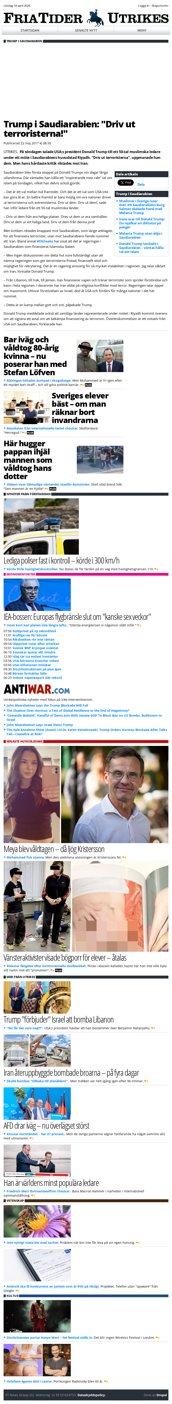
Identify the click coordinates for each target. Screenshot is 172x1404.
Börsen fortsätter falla (30, 673)
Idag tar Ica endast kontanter (35, 656)
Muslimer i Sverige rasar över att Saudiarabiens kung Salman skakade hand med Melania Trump (141, 207)
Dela (141, 184)
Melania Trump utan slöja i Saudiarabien (140, 235)
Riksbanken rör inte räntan (33, 639)
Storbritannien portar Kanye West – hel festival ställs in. (50, 1337)
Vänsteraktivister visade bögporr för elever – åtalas (65, 957)
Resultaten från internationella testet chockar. (42, 428)
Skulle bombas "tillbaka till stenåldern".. (38, 1081)
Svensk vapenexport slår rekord (37, 678)
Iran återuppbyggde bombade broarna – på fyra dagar (71, 1072)
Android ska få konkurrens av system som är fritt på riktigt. (53, 1286)
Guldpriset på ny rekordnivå (34, 631)
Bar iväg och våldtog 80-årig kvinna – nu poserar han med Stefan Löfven (35, 355)
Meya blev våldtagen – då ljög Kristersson (54, 849)
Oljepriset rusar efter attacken (36, 644)
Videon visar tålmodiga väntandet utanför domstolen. (48, 484)
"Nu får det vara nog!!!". (25, 1028)
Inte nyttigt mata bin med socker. (33, 1242)
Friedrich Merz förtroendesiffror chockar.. (39, 1191)
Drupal (162, 1395)
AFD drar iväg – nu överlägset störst (46, 1125)
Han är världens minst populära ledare (51, 1182)
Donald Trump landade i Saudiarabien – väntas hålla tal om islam (141, 247)
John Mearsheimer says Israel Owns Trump (40, 725)
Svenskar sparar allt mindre (34, 652)
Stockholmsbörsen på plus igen (37, 669)
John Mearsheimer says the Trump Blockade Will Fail (47, 705)
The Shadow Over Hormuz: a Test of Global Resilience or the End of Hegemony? (68, 710)
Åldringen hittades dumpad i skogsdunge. (39, 380)
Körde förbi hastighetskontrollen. (32, 569)
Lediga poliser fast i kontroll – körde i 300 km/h (62, 560)
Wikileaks (45, 241)
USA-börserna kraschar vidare (36, 661)
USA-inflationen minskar (32, 665)
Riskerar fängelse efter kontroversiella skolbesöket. (47, 966)
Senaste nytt (86, 30)
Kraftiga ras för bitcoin (30, 635)
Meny (142, 30)
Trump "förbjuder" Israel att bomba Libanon (59, 1019)
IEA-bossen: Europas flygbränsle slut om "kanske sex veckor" (77, 616)
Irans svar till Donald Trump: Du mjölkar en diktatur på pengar (142, 223)
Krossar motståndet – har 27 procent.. (36, 1134)
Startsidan (30, 30)
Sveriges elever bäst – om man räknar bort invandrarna (80, 407)
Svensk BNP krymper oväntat (35, 648)
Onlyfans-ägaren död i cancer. (30, 1381)
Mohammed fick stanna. (26, 857)
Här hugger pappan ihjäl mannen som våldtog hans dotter (28, 459)
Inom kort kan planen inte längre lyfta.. (37, 625)
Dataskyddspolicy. (91, 1395)
